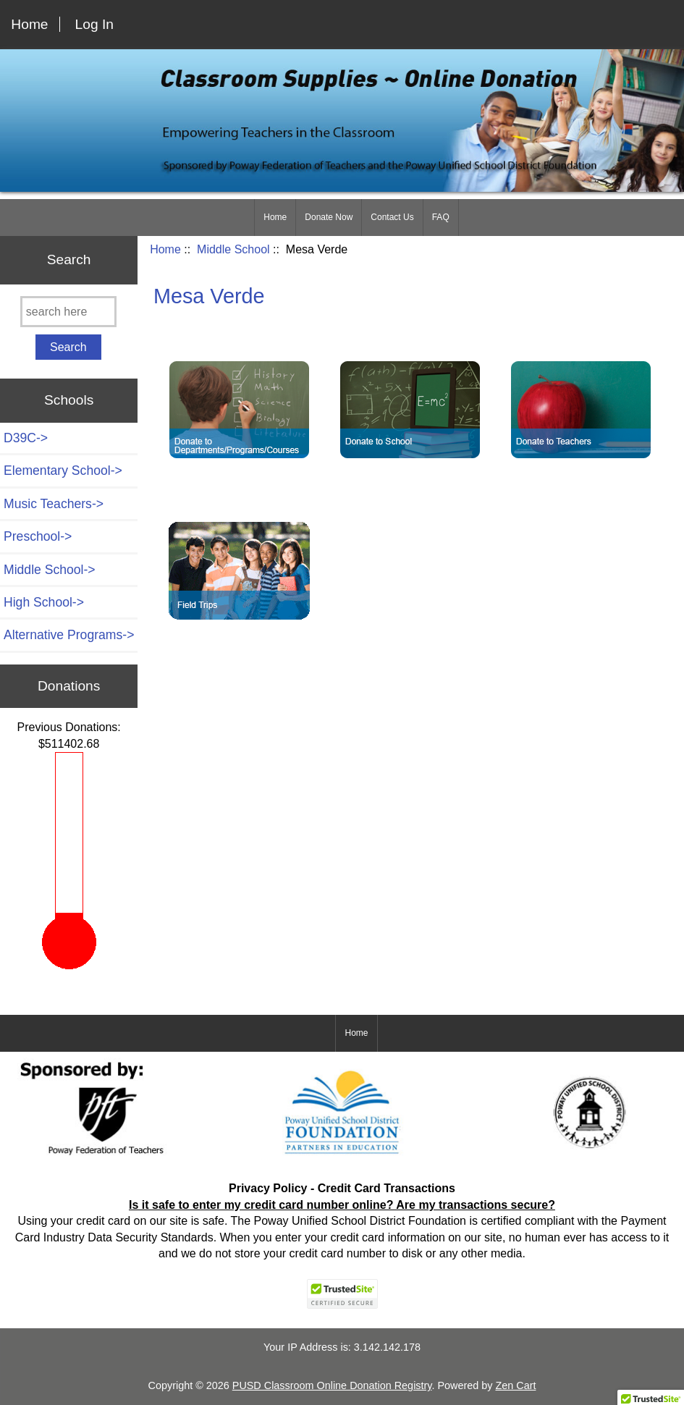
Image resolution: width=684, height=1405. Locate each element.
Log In (94, 24)
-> (50, 569)
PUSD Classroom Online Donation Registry (332, 1385)
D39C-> (26, 438)
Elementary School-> (63, 470)
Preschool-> (38, 536)
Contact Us (392, 217)
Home (29, 24)
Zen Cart (515, 1385)
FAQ (440, 217)
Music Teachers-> (54, 504)
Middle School (233, 249)
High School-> (44, 602)
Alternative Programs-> (69, 635)
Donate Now (328, 217)
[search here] (68, 311)
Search (69, 259)
